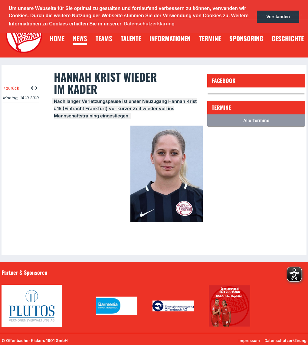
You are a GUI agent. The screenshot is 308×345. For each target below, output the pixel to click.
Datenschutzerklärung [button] (149, 23)
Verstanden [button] (278, 16)
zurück (11, 88)
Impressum (249, 340)
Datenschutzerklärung (285, 340)
